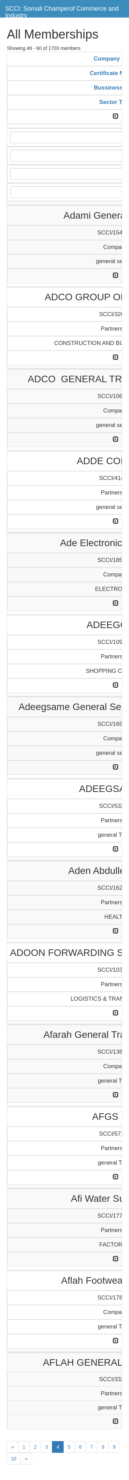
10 (14, 1458)
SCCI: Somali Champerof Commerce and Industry (62, 11)
